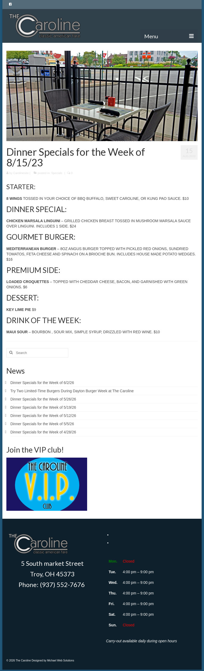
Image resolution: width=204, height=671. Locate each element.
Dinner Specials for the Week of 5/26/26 (43, 399)
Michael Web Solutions (60, 660)
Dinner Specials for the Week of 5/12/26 (43, 415)
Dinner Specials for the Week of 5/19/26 (43, 407)
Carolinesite (21, 173)
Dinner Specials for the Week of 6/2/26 (42, 383)
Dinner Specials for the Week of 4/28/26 (43, 432)
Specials (56, 173)
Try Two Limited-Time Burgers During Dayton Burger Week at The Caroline (72, 391)
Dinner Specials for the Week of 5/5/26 (42, 424)
